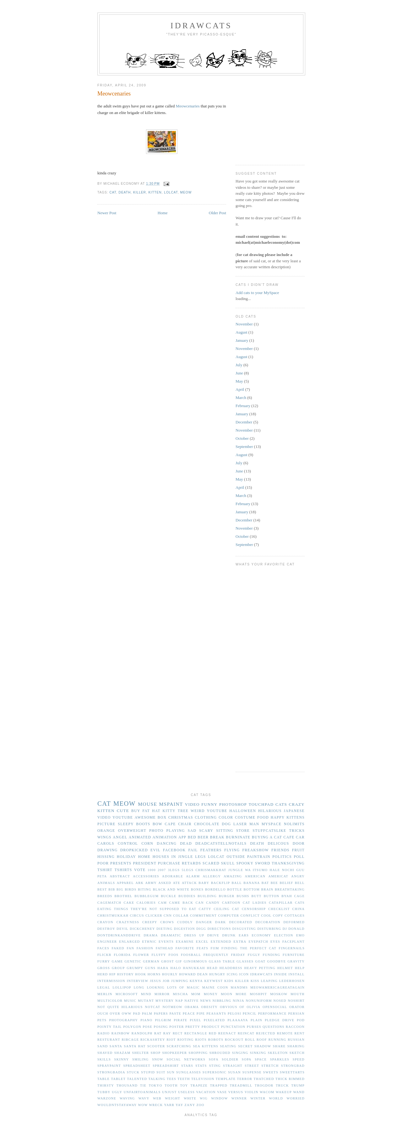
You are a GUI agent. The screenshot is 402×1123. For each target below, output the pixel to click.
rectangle (195, 1033)
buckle (168, 896)
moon (226, 994)
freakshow (255, 850)
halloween (242, 811)
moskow (278, 994)
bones (197, 889)
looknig (156, 987)
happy (278, 817)
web (157, 1098)
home (144, 857)
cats (281, 804)
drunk (229, 935)
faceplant (293, 941)
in (173, 857)
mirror (162, 994)
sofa (214, 1059)
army (151, 883)
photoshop (233, 804)
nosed (280, 1000)
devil (122, 928)
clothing (206, 817)
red (213, 1033)
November (244, 324)
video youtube (115, 817)
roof (262, 1039)
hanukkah (194, 968)
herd (102, 974)
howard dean (193, 974)
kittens (295, 817)
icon (244, 974)
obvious (228, 1007)
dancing (167, 844)
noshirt (296, 1000)
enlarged (129, 941)
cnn (168, 915)
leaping (269, 981)
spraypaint (109, 1065)
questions (273, 1026)
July (239, 365)
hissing (106, 857)
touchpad (261, 804)
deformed (294, 922)
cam (162, 902)
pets (101, 1020)
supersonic (215, 1072)
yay (179, 1105)
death (125, 192)
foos (174, 955)
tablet (118, 1079)
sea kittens (205, 1046)
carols (105, 844)
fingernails (292, 948)
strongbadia (111, 1072)
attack (189, 883)
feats (202, 948)
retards (191, 863)
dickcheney (142, 928)
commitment (203, 915)
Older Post (217, 212)
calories (146, 902)
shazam (122, 1053)
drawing (107, 850)
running (277, 1039)
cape (170, 824)
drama (151, 935)
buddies (186, 896)
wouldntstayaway (117, 1105)
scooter (156, 1046)
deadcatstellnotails (221, 844)
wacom (267, 1092)
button (272, 896)
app (182, 837)
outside (235, 857)
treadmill (241, 1085)
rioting (185, 1039)
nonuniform (259, 1000)
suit (160, 1072)
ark (139, 883)
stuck (133, 1072)
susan (234, 1072)
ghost (167, 961)
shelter (140, 1053)
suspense (252, 1072)
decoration (267, 922)
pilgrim (163, 1020)
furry (103, 961)
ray (167, 1033)
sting (215, 1065)
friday (238, 955)
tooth (171, 1085)
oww (127, 1013)
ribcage (130, 1039)
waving (127, 1098)
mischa (180, 994)
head (212, 968)
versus (235, 1092)
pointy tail (109, 1026)
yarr (169, 1105)
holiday (126, 857)
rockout (234, 1039)
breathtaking (290, 889)
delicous (278, 844)
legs (200, 857)
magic (193, 987)
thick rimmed (290, 1079)
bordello (215, 889)
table (103, 1079)
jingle (185, 857)
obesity (209, 1007)
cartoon (231, 902)
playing (175, 831)
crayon (105, 922)
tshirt (104, 870)
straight (232, 1065)
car (300, 837)
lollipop (121, 987)
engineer (107, 941)
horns (154, 974)
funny (209, 804)
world (276, 1098)
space (261, 1059)
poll (299, 857)
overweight (132, 831)
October (242, 438)
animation (165, 837)
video (192, 804)
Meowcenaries (114, 93)
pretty (192, 1026)
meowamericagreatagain (277, 987)
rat (158, 1033)
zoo (200, 1105)
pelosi (234, 1013)
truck (282, 1085)
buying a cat (267, 837)
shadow (262, 1046)
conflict (250, 915)
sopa (247, 1059)
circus (137, 915)
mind (146, 994)
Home (163, 212)
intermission (111, 981)
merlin (104, 994)
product (211, 1026)
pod (301, 1020)
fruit (298, 850)
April (240, 389)
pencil (250, 1013)
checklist (279, 909)
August (241, 332)
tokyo (155, 1085)
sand (102, 1046)
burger (227, 896)
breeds (104, 896)
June (239, 373)
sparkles (279, 1059)
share (279, 1046)
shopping (198, 1053)
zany (189, 1105)
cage (299, 896)
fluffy (158, 955)
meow (186, 192)
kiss (255, 981)
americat (278, 876)
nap (179, 1000)
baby (203, 883)
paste (175, 1013)
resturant (108, 1039)
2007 (162, 870)
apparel (125, 883)
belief (286, 883)
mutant (146, 1000)
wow (143, 1105)
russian (296, 1039)
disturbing (269, 928)
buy (135, 811)
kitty (169, 811)
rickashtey (152, 1039)
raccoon (295, 1026)
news (205, 1000)
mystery (164, 1000)
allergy (212, 876)
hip (112, 974)
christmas (180, 817)
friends (280, 850)
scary (206, 831)
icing (232, 974)
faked (118, 948)
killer (139, 192)
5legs (188, 870)
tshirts (123, 870)
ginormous (195, 961)
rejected (265, 1033)
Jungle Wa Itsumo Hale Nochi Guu (266, 870)
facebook (174, 850)
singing (240, 1053)
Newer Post (106, 212)
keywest (213, 981)
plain (256, 1020)
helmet (285, 968)
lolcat (171, 192)
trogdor (264, 1085)
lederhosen (292, 981)
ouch (102, 1013)
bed (192, 837)
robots (215, 1039)
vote (139, 870)
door (299, 844)
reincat (246, 1033)
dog (226, 824)
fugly (254, 955)
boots (143, 824)
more (241, 994)
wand (299, 1092)
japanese (294, 811)
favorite (185, 948)
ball (237, 883)
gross (103, 968)
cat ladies (255, 902)
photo (156, 831)
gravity (296, 961)
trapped (218, 1085)
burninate (238, 837)
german (151, 961)
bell (300, 883)
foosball (191, 955)
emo (300, 935)
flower (141, 955)
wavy (144, 1098)
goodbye (276, 961)
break (217, 837)
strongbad (293, 1065)
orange (106, 831)
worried (295, 1098)
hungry (217, 974)
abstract (120, 876)
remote (285, 1033)
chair (185, 824)
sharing (296, 1046)
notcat (152, 1007)
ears (244, 935)
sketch (297, 1053)
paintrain (258, 857)
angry (298, 876)
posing (161, 1026)
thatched (264, 1079)
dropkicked (134, 850)
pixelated (214, 1020)
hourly (170, 974)
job (166, 981)
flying (232, 850)
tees (171, 1079)
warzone (106, 1098)
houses (161, 857)
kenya (196, 981)
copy (278, 915)
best (102, 889)
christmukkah (112, 915)
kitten (155, 192)
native (191, 1000)
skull (228, 863)
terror (245, 1079)
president (144, 863)
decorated (240, 922)
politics (282, 857)
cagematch (109, 902)
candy (213, 902)
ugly (117, 1092)
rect (178, 1033)
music (130, 1000)
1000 (152, 870)
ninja (238, 1000)
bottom (251, 889)
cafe (289, 837)
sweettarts (292, 1072)
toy (184, 1085)
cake (129, 902)
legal (103, 987)
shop (155, 1053)
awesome (145, 817)
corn (147, 844)
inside (280, 974)
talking (156, 1079)
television (203, 1079)
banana (251, 883)
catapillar (281, 902)
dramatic (171, 935)
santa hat (135, 1046)
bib (111, 889)
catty (205, 909)
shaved (105, 1053)
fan (130, 948)
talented (137, 1079)
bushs (243, 896)
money (211, 994)
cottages (295, 915)
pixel (195, 1020)
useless (186, 1092)
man (254, 824)
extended (221, 941)
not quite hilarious (120, 1007)
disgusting (244, 928)
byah (286, 896)
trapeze (199, 1085)
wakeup (284, 1092)
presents (121, 863)
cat (113, 192)
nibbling (222, 1000)
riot (171, 1039)
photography (123, 1020)
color (226, 817)
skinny (121, 1059)
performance (272, 1013)
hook (140, 974)
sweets (270, 1072)
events (166, 941)
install (296, 974)
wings (104, 837)
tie (143, 1085)
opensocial (275, 1007)
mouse (147, 804)
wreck (156, 1105)
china (298, 909)
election (283, 935)
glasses (244, 961)
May (239, 381)
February (243, 405)
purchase (169, 863)
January (242, 340)
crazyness (128, 922)
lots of (175, 987)
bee (274, 883)
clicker (153, 915)
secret (245, 1046)
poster (176, 1026)
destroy (106, 928)
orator (297, 1007)
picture (106, 824)
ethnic (149, 941)
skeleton (278, 1053)
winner (239, 1098)
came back (181, 902)
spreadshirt (166, 1065)
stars (187, 1065)
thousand (127, 1085)
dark (220, 922)
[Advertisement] (283, 118)
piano (146, 1020)
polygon (132, 1026)
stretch (270, 1065)
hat (156, 811)
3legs (174, 870)
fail (193, 850)
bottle (234, 889)
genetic (133, 961)
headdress (231, 968)
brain (267, 889)
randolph (142, 1033)
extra (239, 941)
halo (175, 968)
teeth (183, 1079)
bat (265, 883)
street (252, 1065)
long (139, 987)
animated (140, 837)
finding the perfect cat (248, 948)
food (263, 817)
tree (183, 811)
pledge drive (279, 1020)
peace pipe (194, 1013)
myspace (271, 824)
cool (266, 915)
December (244, 422)
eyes (275, 941)
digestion (184, 928)
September (244, 446)
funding (271, 955)
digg (201, 928)
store (243, 831)
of (242, 1007)
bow (157, 824)
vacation (206, 1092)
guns (150, 968)
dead (186, 844)
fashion (145, 948)
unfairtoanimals (142, 1092)
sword (262, 863)
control (128, 844)
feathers (211, 850)
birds (130, 889)
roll (250, 1039)
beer (203, 837)
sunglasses (188, 1072)
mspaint (171, 804)
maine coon (215, 987)
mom (196, 994)
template (226, 1079)
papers (161, 1013)
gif (179, 961)
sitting (224, 831)
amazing (233, 876)
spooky (245, 863)
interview (138, 981)
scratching (179, 1046)
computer (228, 915)
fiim (214, 948)
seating (228, 1046)
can (200, 902)
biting (144, 889)
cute (123, 810)
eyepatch (258, 941)
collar (180, 915)
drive (213, 935)
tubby (104, 1092)
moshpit (258, 994)
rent (300, 1033)
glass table (222, 961)
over (115, 1013)
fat (146, 811)
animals (106, 883)
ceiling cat (226, 909)
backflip (220, 883)
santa (116, 1046)
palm (147, 1013)
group (118, 968)
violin (251, 1092)
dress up (194, 935)
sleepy (126, 824)
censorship (254, 909)
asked (164, 883)
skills (104, 1059)
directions (219, 928)
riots (201, 1039)
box (162, 817)
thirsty (105, 1085)
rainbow (120, 1033)
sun (171, 1072)
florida (122, 955)
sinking (258, 1053)
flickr (104, 955)
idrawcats (201, 25)
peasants (216, 1013)
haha (162, 968)
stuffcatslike (269, 831)
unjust (169, 1092)
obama (192, 1007)
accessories (146, 876)
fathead (164, 948)
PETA (102, 876)
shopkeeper (174, 1053)
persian (296, 1013)
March (241, 397)
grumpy (135, 968)
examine (185, 941)
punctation (233, 1026)
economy (261, 935)
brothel (123, 896)
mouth (298, 994)
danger (204, 922)
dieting (164, 928)
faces (103, 948)
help (300, 968)
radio (103, 1033)
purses (254, 1026)
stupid (148, 1072)
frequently (216, 955)
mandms (239, 987)
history (125, 974)
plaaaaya (237, 1020)
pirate (180, 1020)
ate (176, 883)
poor (103, 863)
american (255, 876)
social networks (186, 1059)
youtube (217, 811)
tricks (297, 831)
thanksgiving (288, 863)
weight (172, 1098)
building (207, 896)
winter (257, 1098)
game (117, 961)
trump (298, 1085)
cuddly (185, 922)
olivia (253, 1007)
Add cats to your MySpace (257, 292)
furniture (294, 955)
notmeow (172, 1007)
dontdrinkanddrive (119, 935)
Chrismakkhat (211, 870)
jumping (179, 981)
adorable (172, 876)
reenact (227, 1033)
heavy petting (259, 968)
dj (285, 928)
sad (192, 831)
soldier (230, 1059)
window (219, 1098)
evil (155, 850)
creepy (149, 922)
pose (147, 1026)
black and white (171, 889)
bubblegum (146, 896)
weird (198, 811)
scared (211, 863)
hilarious (270, 811)
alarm (193, 876)
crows (167, 922)
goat (260, 961)
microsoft (127, 994)
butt (256, 896)
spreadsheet (136, 1065)
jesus (155, 981)
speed (299, 1059)
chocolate (207, 824)
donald (296, 928)
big (120, 889)
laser (240, 824)
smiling (140, 1059)
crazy (297, 804)
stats (201, 1065)
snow (157, 1059)
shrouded (220, 1053)
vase (222, 1092)
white (190, 1098)
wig (204, 1098)
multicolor (109, 1000)
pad (136, 1013)
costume (245, 817)
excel (202, 941)
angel (120, 837)
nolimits (294, 824)
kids (228, 981)
